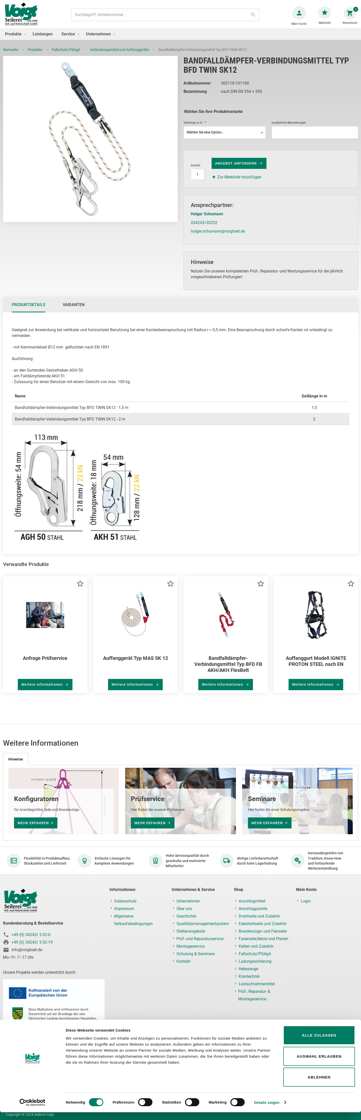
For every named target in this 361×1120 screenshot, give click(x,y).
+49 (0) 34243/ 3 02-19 (32, 942)
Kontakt (183, 961)
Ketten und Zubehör (256, 946)
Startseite (11, 55)
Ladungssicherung (255, 961)
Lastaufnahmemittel (257, 984)
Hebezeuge (248, 969)
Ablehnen (319, 1085)
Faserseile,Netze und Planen (263, 939)
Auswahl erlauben (319, 1064)
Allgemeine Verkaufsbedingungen (133, 920)
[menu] (180, 39)
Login (306, 901)
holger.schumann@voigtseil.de (218, 236)
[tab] (28, 309)
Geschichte (186, 916)
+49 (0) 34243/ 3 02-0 (31, 934)
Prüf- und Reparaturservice (199, 939)
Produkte (35, 55)
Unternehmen (188, 901)
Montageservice (190, 946)
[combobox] (165, 17)
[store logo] (23, 17)
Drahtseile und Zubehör (259, 916)
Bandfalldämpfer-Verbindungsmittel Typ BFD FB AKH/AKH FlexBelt (228, 669)
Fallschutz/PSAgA (66, 55)
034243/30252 (204, 227)
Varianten (73, 309)
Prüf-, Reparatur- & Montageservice (254, 995)
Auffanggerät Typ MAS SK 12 (135, 663)
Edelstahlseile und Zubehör (263, 924)
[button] (80, 588)
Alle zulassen (319, 1043)
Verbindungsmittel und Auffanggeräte (120, 55)
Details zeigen (266, 1110)
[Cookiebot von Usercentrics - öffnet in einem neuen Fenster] (32, 1110)
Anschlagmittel (252, 901)
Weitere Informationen (42, 689)
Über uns (184, 908)
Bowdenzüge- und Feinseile (263, 931)
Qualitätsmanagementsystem (202, 924)
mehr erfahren (33, 823)
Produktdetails (28, 309)
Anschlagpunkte (253, 908)
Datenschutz (125, 901)
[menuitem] (14, 39)
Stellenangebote (190, 931)
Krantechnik (249, 976)
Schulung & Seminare (195, 954)
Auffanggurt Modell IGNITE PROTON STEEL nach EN (316, 666)
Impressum (124, 908)
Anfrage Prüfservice (45, 663)
